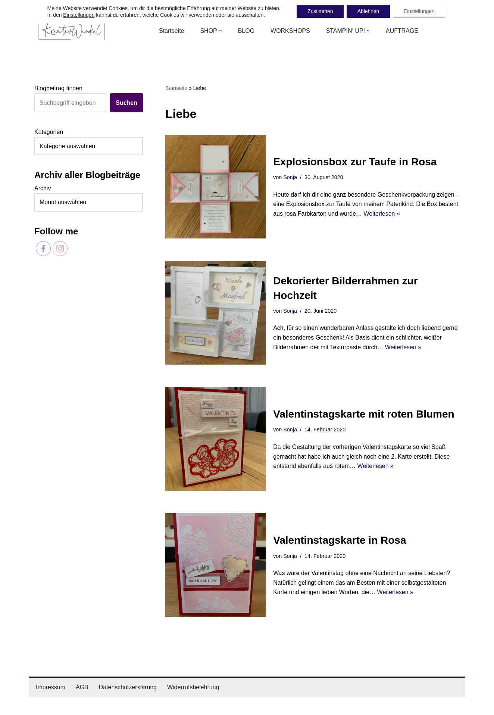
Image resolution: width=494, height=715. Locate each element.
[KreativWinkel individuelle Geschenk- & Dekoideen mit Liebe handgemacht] (71, 31)
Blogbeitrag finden (58, 88)
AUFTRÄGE (402, 31)
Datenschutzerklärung (128, 687)
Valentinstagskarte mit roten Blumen (363, 414)
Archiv (42, 188)
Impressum (50, 687)
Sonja (290, 177)
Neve (41, 706)
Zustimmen (319, 12)
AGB (82, 687)
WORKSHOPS (290, 31)
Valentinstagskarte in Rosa (339, 540)
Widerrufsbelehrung (194, 687)
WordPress (109, 706)
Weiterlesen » (382, 213)
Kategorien (48, 132)
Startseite (171, 31)
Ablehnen (368, 12)
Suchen (126, 103)
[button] (220, 30)
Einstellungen (77, 15)
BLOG (246, 31)
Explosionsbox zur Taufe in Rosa (355, 162)
